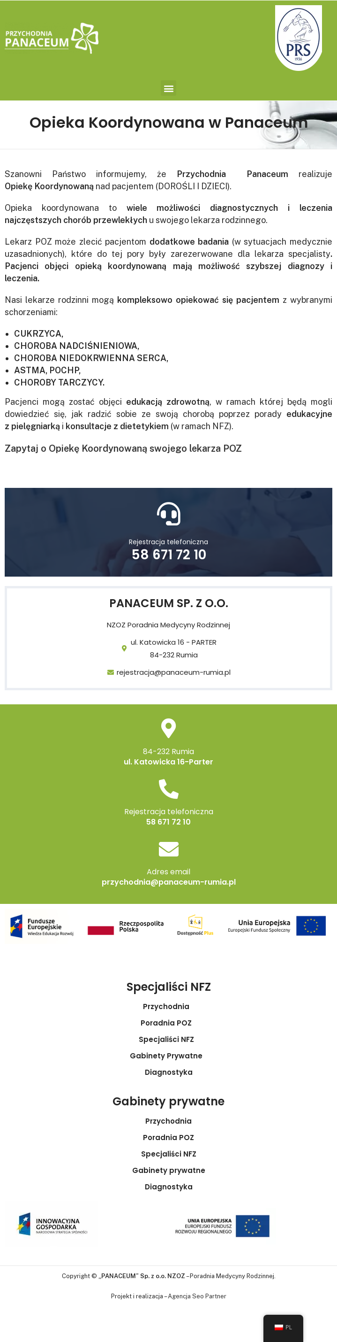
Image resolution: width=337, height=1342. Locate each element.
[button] (168, 88)
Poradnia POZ (168, 1023)
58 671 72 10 (168, 555)
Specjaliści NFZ (169, 1039)
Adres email (168, 871)
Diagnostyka (169, 1072)
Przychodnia (168, 1006)
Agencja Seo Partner (197, 1296)
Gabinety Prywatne (168, 1056)
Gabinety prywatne (168, 1170)
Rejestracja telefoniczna (168, 542)
